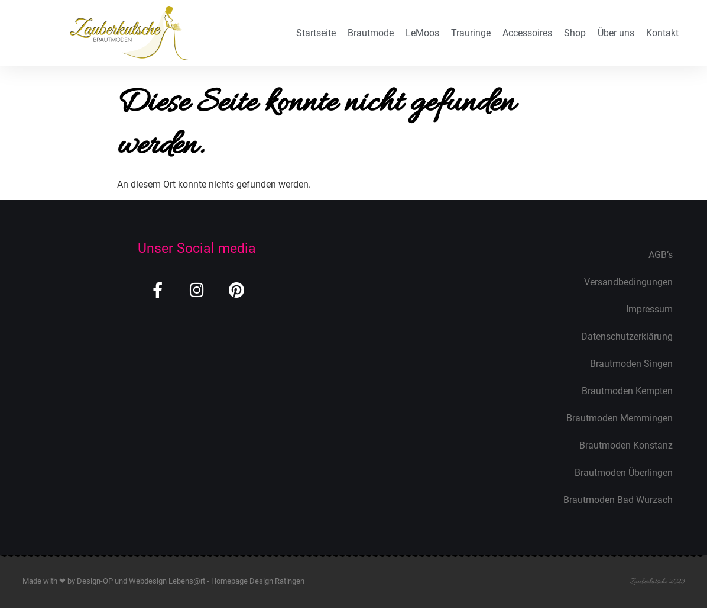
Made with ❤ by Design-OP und (75, 580)
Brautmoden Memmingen (619, 418)
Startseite (316, 32)
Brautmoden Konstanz (626, 445)
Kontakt (662, 32)
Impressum (649, 309)
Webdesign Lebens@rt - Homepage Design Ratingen (216, 580)
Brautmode (371, 32)
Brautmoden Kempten (627, 391)
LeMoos (422, 32)
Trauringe (471, 32)
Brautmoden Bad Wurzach (618, 499)
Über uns (616, 32)
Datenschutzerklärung (627, 336)
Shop (575, 32)
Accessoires (527, 32)
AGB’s (660, 254)
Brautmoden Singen (631, 363)
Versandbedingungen (628, 282)
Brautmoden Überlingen (624, 472)
